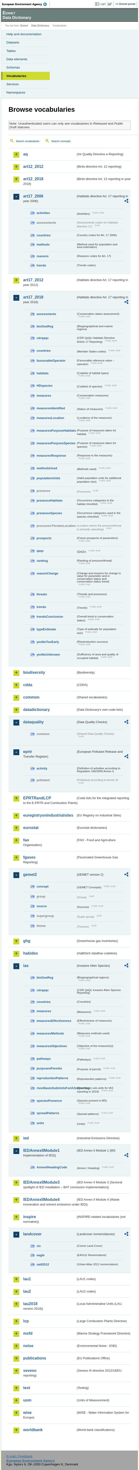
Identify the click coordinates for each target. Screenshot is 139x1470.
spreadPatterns (48, 1113)
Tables (11, 51)
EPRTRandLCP (37, 798)
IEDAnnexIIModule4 (41, 1199)
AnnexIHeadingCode (52, 1167)
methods (43, 244)
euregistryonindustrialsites (48, 815)
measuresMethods (50, 1033)
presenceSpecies (49, 513)
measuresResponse (51, 455)
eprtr (27, 752)
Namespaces (15, 92)
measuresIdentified (51, 408)
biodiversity (34, 672)
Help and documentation (24, 34)
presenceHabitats (50, 500)
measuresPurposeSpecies (56, 443)
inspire (29, 1217)
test (26, 1388)
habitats (43, 373)
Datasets (12, 42)
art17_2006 (33, 196)
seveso (29, 1370)
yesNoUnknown (48, 654)
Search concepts (60, 141)
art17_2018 (33, 297)
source (42, 906)
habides (30, 953)
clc (39, 1246)
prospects (44, 538)
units (40, 1123)
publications (34, 1358)
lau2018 (30, 1304)
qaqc (40, 551)
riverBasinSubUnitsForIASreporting (56, 1088)
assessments (46, 314)
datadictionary (36, 710)
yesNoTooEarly (48, 642)
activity (42, 768)
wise (27, 1412)
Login (102, 3)
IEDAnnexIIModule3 (41, 1182)
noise (28, 1346)
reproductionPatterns (52, 1078)
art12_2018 (33, 179)
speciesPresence (49, 1100)
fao (26, 840)
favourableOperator (51, 360)
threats (42, 594)
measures (44, 395)
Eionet (24, 25)
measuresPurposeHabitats (56, 430)
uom (27, 1400)
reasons (43, 256)
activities (43, 213)
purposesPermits (49, 1068)
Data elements (16, 59)
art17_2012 (33, 280)
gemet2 (30, 874)
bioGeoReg (45, 326)
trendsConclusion (50, 616)
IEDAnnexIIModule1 (41, 1150)
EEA (26, 4)
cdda (27, 685)
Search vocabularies (28, 141)
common (31, 697)
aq (25, 154)
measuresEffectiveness (54, 1021)
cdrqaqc (43, 338)
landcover (32, 1234)
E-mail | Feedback (19, 1456)
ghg (26, 941)
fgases (29, 857)
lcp (26, 1321)
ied (26, 1138)
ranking (42, 561)
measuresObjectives (52, 1046)
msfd (27, 1333)
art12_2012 (33, 166)
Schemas (13, 67)
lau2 (27, 1291)
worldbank (33, 1430)
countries (44, 235)
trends (41, 265)
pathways (44, 1058)
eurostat (31, 828)
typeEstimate (46, 629)
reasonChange (47, 573)
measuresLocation (50, 418)
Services (12, 84)
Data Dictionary (40, 25)
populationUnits (48, 478)
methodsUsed (47, 468)
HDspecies (44, 385)
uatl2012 (43, 1264)
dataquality (33, 722)
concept (43, 886)
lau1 (27, 1279)
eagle (41, 1255)
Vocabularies (16, 76)
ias (26, 966)
